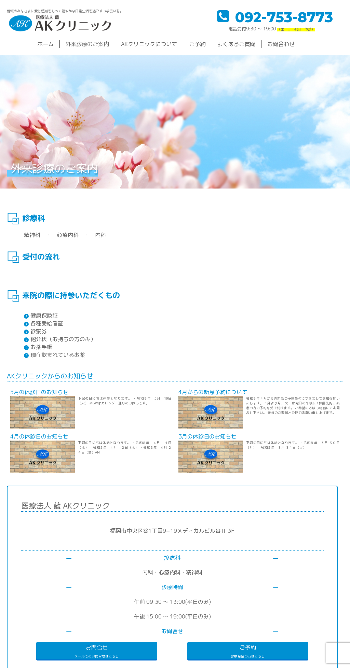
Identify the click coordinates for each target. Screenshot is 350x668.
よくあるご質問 (236, 44)
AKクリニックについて (149, 44)
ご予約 (197, 44)
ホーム (45, 44)
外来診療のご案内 (87, 44)
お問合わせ (281, 44)
